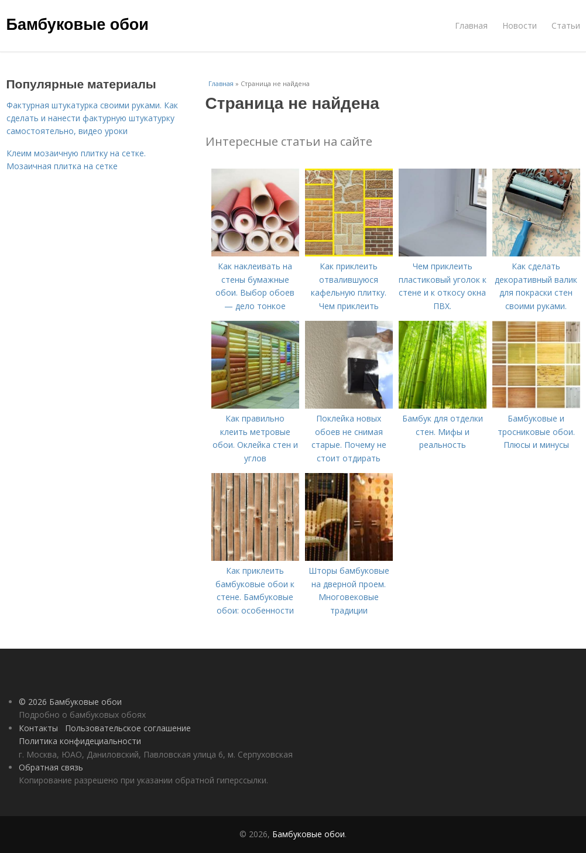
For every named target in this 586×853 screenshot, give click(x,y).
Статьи (565, 25)
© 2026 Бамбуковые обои (70, 701)
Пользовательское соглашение (128, 728)
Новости (519, 25)
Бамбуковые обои (77, 24)
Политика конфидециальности (80, 740)
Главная (471, 25)
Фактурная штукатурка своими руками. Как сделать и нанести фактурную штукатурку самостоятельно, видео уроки (92, 118)
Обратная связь (51, 767)
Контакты (38, 728)
